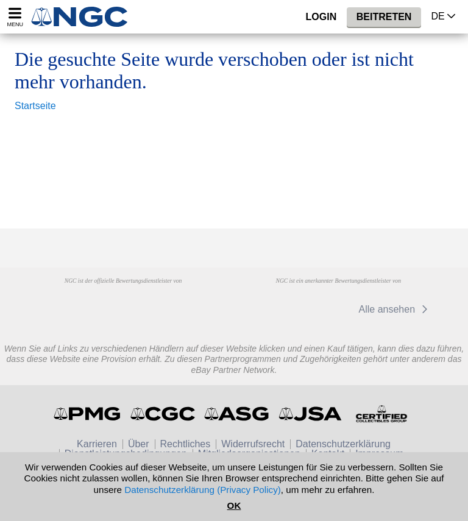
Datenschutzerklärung (343, 444)
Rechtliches (185, 444)
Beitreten (384, 17)
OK (234, 505)
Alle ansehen (395, 309)
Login (321, 17)
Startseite (35, 106)
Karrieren (97, 444)
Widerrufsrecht (253, 444)
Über (138, 444)
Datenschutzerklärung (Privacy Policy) (202, 489)
